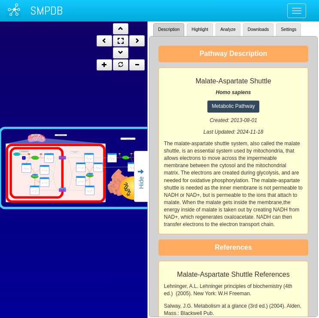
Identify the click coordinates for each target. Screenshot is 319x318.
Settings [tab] (288, 29)
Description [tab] (168, 29)
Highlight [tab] (199, 29)
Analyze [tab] (228, 29)
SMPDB (46, 10)
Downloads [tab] (258, 29)
